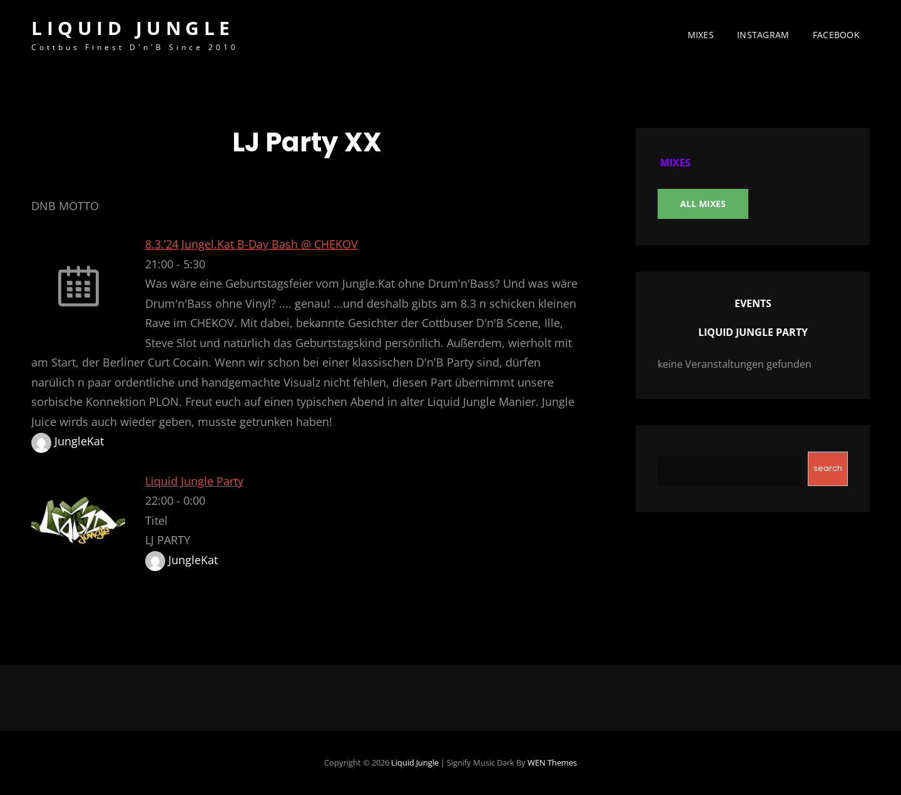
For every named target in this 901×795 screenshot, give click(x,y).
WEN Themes (552, 762)
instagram (763, 35)
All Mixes (703, 204)
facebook (836, 35)
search (827, 468)
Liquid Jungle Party (194, 481)
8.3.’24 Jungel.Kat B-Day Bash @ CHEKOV (251, 243)
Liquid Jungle (133, 28)
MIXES (701, 35)
